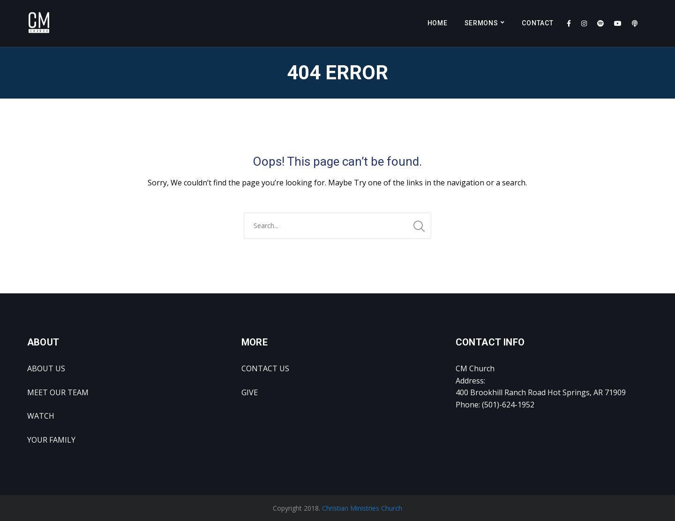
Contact (537, 23)
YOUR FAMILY (51, 440)
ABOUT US (46, 368)
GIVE (249, 392)
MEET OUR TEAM (58, 392)
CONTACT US (265, 368)
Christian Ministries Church (362, 508)
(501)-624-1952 (508, 404)
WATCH (40, 416)
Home (438, 23)
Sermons (481, 23)
